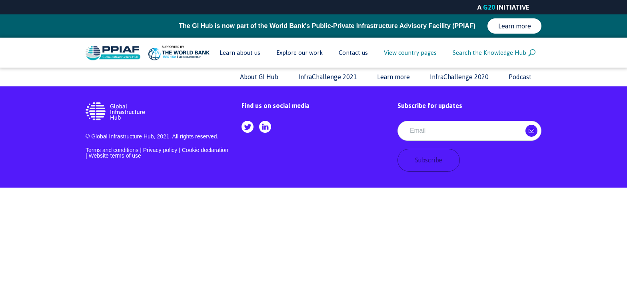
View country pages (410, 52)
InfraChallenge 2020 (459, 76)
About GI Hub (259, 76)
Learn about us (240, 52)
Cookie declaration (205, 150)
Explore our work (299, 52)
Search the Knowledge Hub (494, 52)
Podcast (520, 76)
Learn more (514, 26)
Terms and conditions (112, 150)
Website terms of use (115, 155)
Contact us (353, 52)
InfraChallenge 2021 (327, 76)
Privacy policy (160, 150)
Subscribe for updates (429, 105)
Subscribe (428, 160)
